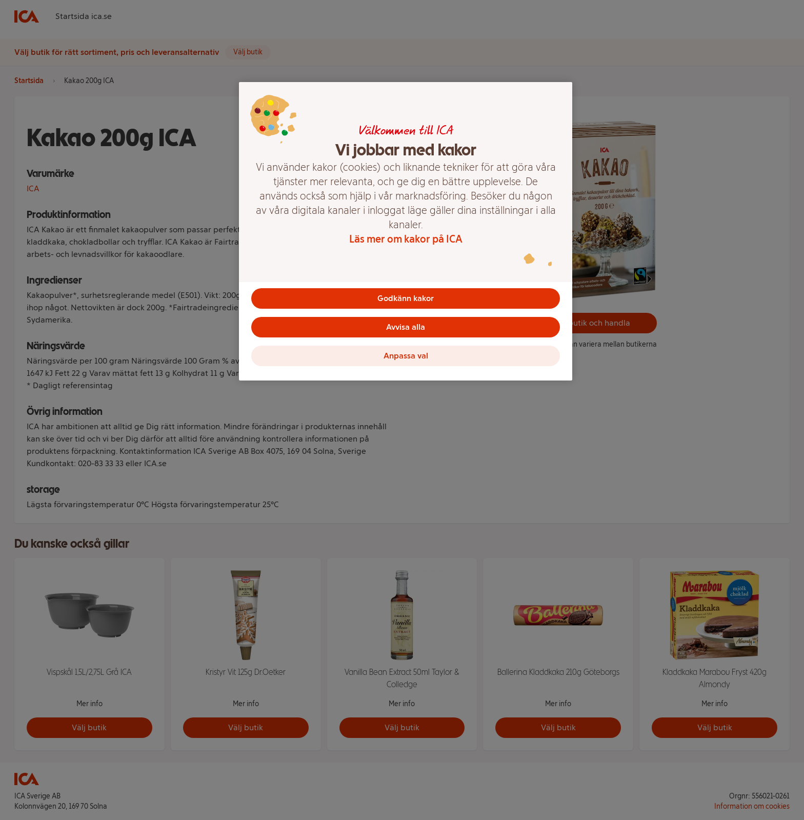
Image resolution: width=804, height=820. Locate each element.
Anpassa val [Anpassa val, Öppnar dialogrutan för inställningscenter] (406, 356)
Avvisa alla (405, 327)
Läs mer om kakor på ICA (406, 239)
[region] (405, 231)
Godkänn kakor (405, 298)
